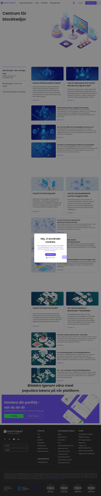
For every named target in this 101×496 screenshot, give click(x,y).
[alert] (50, 248)
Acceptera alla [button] (50, 254)
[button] (50, 257)
